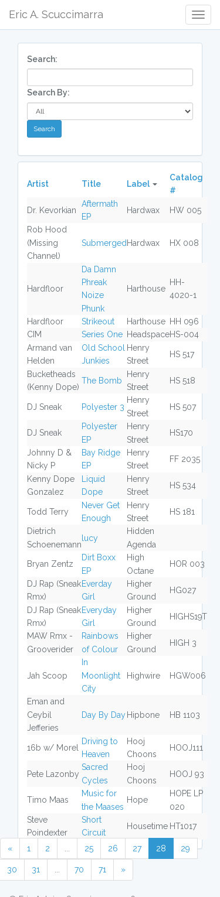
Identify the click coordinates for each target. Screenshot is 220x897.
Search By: (48, 92)
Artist (38, 184)
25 (88, 848)
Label (138, 184)
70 (79, 869)
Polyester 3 (103, 407)
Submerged (104, 243)
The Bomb (102, 380)
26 (113, 848)
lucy (90, 538)
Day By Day (104, 715)
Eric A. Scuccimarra (56, 14)
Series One (102, 334)
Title (91, 184)
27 (137, 848)
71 (102, 869)
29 (185, 848)
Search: (42, 59)
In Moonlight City (101, 675)
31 (36, 869)
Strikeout (98, 321)
